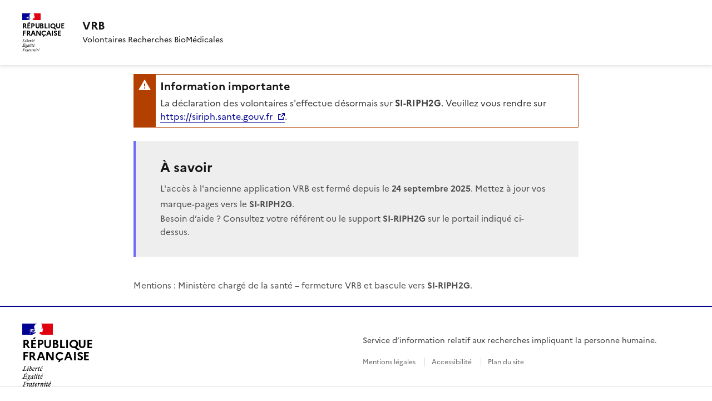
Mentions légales (389, 362)
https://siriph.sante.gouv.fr (216, 116)
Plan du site (506, 362)
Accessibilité (452, 362)
